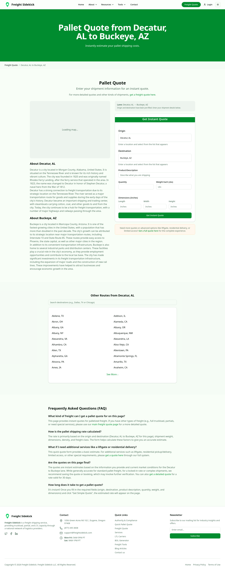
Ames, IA (56, 367)
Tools (122, 4)
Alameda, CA (120, 321)
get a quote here (114, 455)
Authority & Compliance (126, 520)
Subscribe (195, 535)
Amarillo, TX (120, 361)
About (93, 4)
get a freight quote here (142, 94)
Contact (134, 4)
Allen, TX (56, 350)
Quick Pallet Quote (123, 524)
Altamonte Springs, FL (125, 356)
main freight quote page (105, 424)
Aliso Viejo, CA (121, 344)
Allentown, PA (121, 350)
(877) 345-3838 (71, 527)
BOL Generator (122, 540)
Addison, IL (120, 316)
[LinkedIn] (16, 533)
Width (146, 201)
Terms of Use (214, 564)
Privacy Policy (199, 564)
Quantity (122, 182)
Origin (121, 130)
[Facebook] (11, 533)
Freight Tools (121, 544)
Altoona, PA (58, 361)
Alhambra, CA (59, 344)
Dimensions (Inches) (128, 198)
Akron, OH (57, 321)
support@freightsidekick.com (78, 532)
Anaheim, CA (120, 367)
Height (172, 201)
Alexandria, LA (121, 338)
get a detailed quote (160, 474)
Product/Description (128, 170)
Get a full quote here (148, 230)
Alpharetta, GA (59, 356)
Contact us (120, 552)
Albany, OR (119, 327)
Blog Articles (121, 548)
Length (121, 201)
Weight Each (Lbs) (164, 182)
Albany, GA (57, 327)
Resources (107, 4)
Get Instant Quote (155, 215)
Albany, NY (57, 333)
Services (118, 532)
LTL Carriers (120, 536)
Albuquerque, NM (123, 333)
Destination (124, 151)
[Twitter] (6, 533)
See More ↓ (113, 374)
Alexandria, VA (59, 338)
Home (81, 4)
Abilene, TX (58, 316)
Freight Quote (191, 4)
